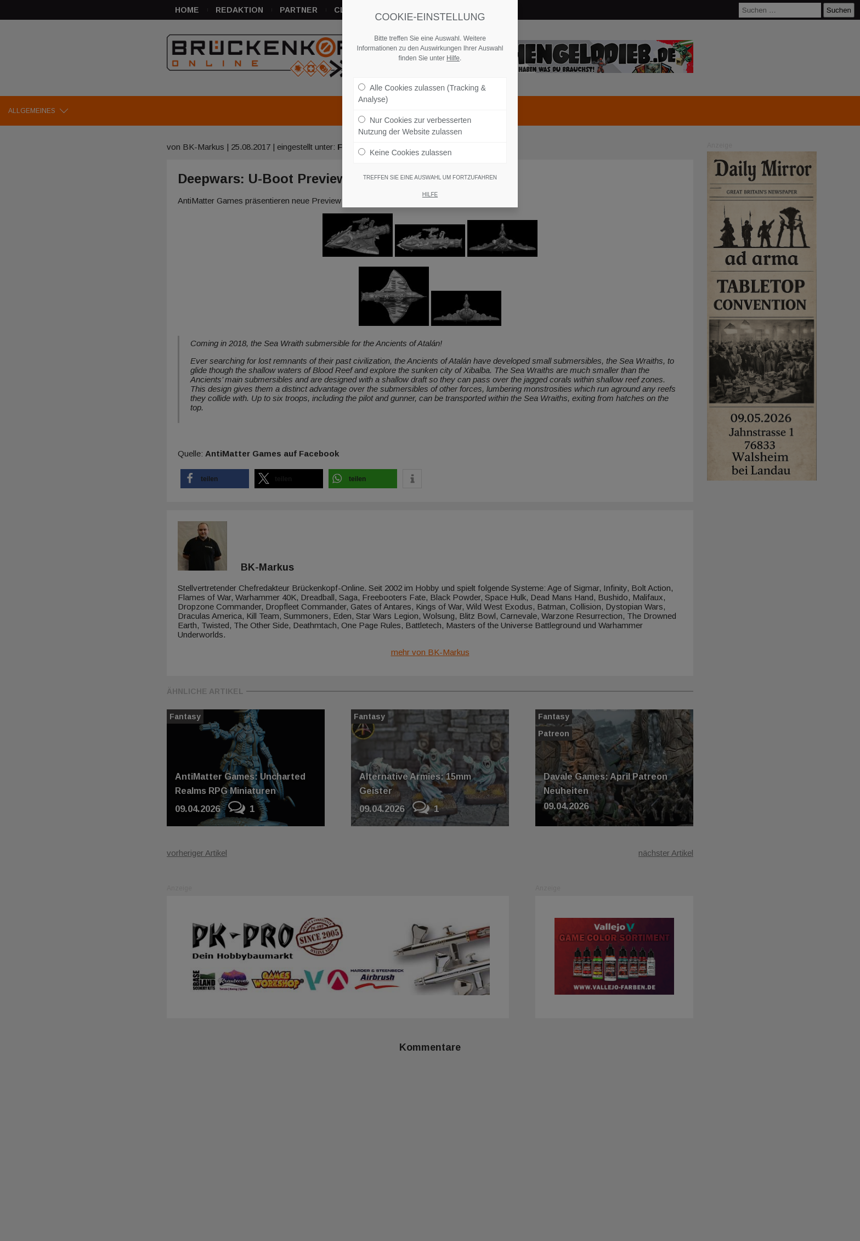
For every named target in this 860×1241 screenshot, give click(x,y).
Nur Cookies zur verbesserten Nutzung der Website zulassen (414, 116)
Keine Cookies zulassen (404, 143)
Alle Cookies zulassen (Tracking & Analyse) (422, 84)
